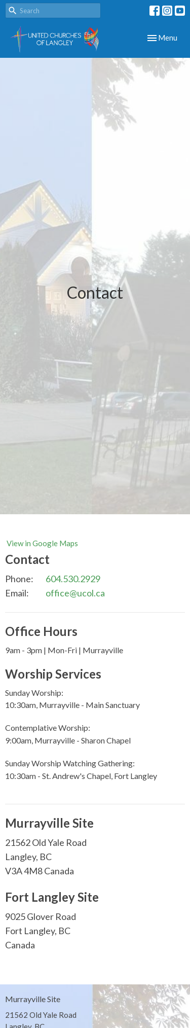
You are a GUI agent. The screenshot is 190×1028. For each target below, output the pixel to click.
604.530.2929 (73, 578)
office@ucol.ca (75, 592)
